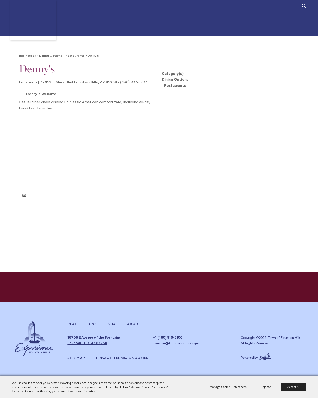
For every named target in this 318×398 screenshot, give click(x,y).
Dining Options (50, 55)
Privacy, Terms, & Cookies (122, 357)
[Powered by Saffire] (265, 355)
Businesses (27, 55)
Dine (92, 325)
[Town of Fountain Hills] (34, 22)
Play (72, 325)
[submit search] (304, 5)
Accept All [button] (293, 387)
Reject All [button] (267, 387)
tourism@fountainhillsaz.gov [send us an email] (176, 344)
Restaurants (75, 55)
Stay (112, 325)
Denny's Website (41, 94)
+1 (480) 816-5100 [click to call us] (167, 338)
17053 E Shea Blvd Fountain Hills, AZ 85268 (79, 82)
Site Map (76, 357)
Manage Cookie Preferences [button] (228, 387)
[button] (230, 65)
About (134, 325)
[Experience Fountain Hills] (34, 340)
